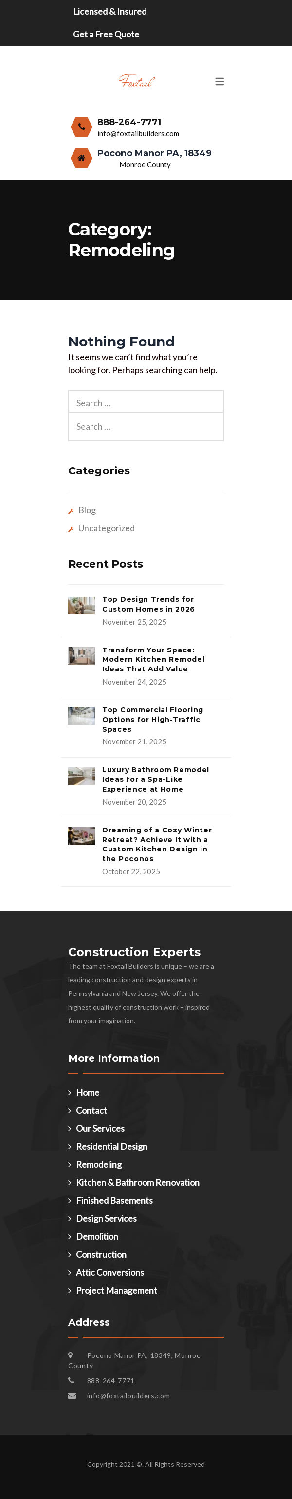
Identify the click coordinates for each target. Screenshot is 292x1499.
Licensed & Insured (109, 11)
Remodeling (99, 1164)
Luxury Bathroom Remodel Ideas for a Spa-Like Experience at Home (155, 779)
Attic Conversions (110, 1272)
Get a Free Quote (106, 34)
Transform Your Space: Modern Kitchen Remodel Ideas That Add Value (153, 660)
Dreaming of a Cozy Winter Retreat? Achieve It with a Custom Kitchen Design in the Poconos (157, 844)
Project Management (116, 1290)
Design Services (106, 1218)
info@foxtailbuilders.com (138, 133)
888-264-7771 (129, 122)
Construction (101, 1254)
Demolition (97, 1236)
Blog (87, 510)
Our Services (100, 1128)
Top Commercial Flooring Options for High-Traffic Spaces (152, 719)
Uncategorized (106, 528)
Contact (91, 1110)
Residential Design (111, 1146)
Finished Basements (114, 1200)
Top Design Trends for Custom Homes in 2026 (148, 604)
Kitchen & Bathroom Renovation (138, 1182)
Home (87, 1092)
